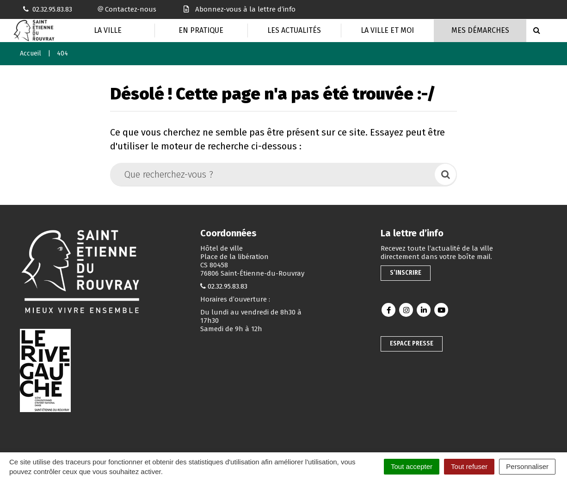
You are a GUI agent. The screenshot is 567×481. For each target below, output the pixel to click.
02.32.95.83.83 (227, 286)
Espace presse (411, 343)
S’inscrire (405, 273)
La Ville (108, 30)
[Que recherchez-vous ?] (273, 174)
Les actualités (294, 30)
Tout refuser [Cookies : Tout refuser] (469, 466)
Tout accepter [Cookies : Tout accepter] (411, 466)
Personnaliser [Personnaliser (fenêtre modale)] (527, 466)
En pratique (201, 30)
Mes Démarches (480, 30)
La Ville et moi (387, 30)
